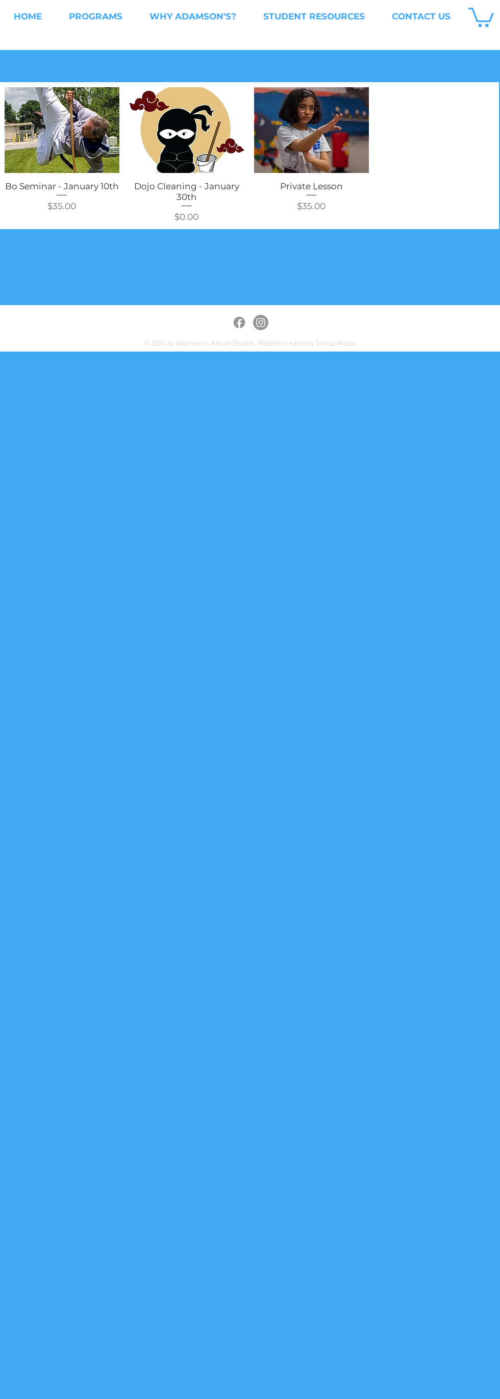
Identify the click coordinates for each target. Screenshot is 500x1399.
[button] (481, 16)
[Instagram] (260, 322)
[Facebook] (239, 322)
